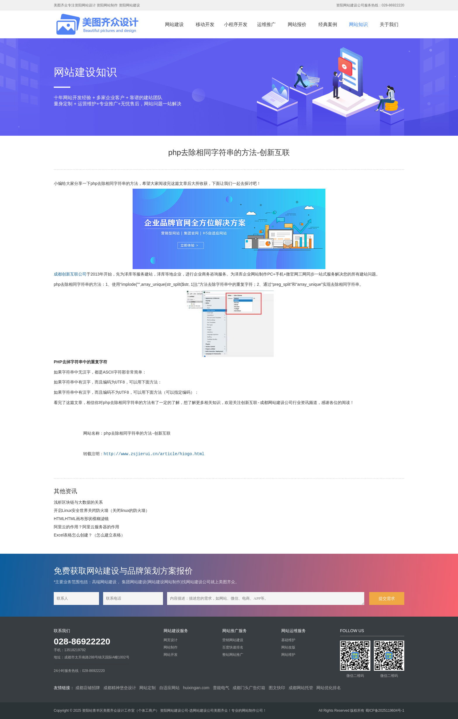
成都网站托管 (301, 687)
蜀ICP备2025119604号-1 (384, 710)
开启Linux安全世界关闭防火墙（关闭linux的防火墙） (102, 510)
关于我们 (389, 24)
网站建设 (174, 24)
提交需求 (387, 598)
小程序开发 (235, 24)
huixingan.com (196, 687)
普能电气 (221, 687)
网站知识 (358, 24)
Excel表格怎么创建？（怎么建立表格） (89, 535)
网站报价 (297, 24)
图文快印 (277, 687)
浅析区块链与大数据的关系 (78, 502)
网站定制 (147, 687)
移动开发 (205, 24)
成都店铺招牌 (87, 687)
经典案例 (327, 24)
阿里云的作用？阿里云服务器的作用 (86, 526)
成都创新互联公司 (70, 274)
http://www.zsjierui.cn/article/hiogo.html (154, 454)
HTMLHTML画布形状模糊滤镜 (81, 518)
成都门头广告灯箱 (249, 687)
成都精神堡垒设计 (119, 687)
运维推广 (266, 24)
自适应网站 (169, 687)
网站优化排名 (328, 687)
